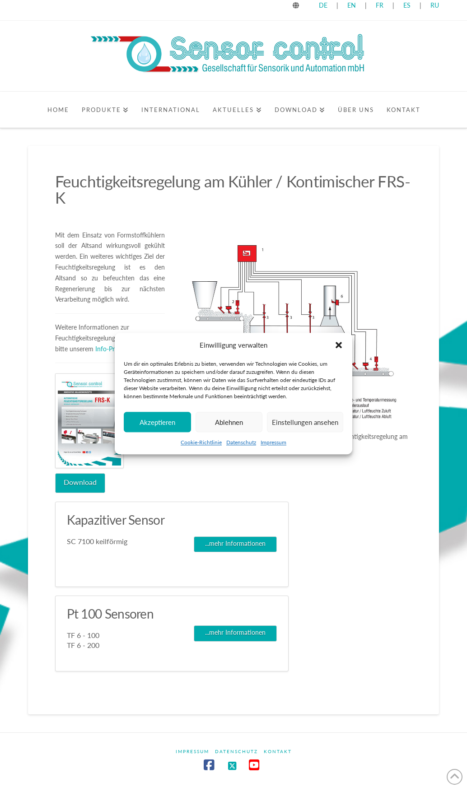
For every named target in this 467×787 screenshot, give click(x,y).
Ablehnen (229, 426)
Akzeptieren (157, 426)
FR (379, 5)
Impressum (273, 445)
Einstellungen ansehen (305, 426)
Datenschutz (241, 445)
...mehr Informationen (235, 543)
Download (80, 482)
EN (351, 5)
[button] (338, 348)
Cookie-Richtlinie (201, 445)
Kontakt (278, 751)
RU (434, 5)
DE (323, 5)
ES (407, 5)
